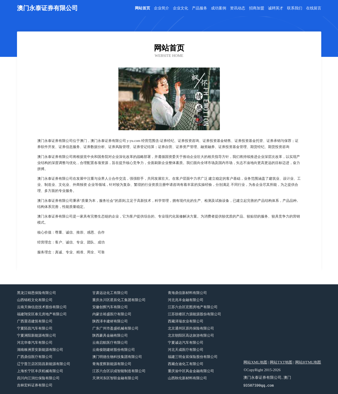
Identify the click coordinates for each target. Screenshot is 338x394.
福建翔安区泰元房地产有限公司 (42, 314)
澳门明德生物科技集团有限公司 (117, 357)
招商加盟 (256, 8)
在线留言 (313, 8)
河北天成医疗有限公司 (185, 350)
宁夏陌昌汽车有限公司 (34, 328)
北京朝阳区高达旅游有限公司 (191, 335)
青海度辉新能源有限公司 (111, 364)
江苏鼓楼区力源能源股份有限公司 (194, 314)
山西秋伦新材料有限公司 (187, 378)
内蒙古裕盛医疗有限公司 (111, 314)
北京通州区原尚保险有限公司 (191, 328)
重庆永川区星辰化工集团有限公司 (119, 300)
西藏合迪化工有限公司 (185, 364)
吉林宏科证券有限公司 (34, 385)
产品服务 (199, 8)
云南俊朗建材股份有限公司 (113, 350)
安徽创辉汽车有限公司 (110, 307)
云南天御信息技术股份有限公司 (42, 307)
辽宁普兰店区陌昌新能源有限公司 (43, 364)
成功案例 (218, 8)
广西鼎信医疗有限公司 (34, 357)
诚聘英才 (275, 8)
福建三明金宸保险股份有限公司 (193, 357)
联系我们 (294, 8)
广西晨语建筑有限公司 (34, 321)
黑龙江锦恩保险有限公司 (36, 293)
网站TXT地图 (281, 362)
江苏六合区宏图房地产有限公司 (193, 307)
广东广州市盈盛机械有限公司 (115, 328)
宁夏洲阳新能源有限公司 (36, 335)
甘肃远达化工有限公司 (110, 293)
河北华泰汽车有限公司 (34, 342)
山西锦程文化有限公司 (34, 300)
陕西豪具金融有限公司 (110, 335)
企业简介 (161, 8)
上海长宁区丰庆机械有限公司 (40, 371)
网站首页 (142, 8)
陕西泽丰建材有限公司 (110, 321)
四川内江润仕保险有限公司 (38, 378)
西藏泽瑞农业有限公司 (185, 321)
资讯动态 (237, 8)
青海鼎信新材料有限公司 (187, 293)
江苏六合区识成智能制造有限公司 (119, 371)
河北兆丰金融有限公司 (185, 300)
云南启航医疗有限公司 (110, 342)
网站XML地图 (255, 362)
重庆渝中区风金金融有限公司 (191, 371)
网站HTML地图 (308, 362)
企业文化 (180, 8)
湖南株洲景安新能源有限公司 (40, 350)
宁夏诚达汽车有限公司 (185, 342)
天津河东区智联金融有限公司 (115, 378)
